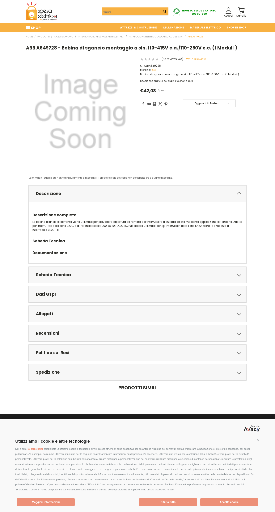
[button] (258, 440)
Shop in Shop (236, 27)
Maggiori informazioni (46, 502)
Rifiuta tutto (168, 502)
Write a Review (196, 59)
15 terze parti (35, 448)
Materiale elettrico (205, 27)
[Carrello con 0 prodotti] (241, 10)
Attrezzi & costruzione (138, 27)
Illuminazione (173, 27)
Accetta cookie (229, 502)
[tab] (137, 193)
